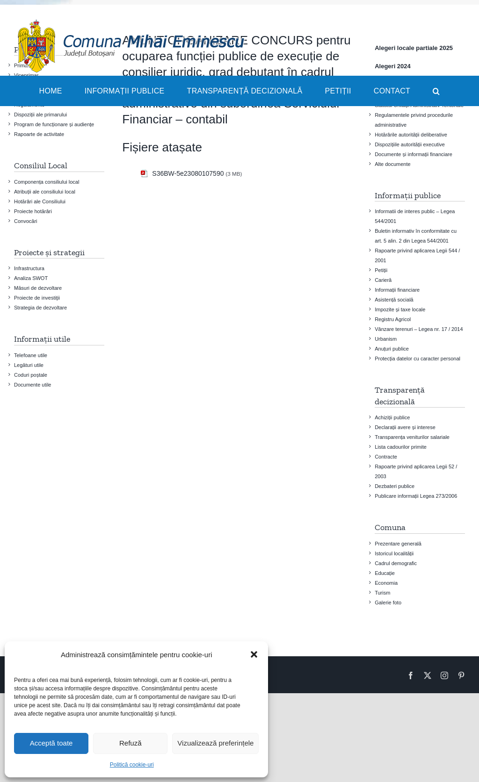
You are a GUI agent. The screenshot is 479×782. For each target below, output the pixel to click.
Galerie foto (388, 602)
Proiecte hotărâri (33, 211)
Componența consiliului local (46, 182)
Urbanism (386, 339)
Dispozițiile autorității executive (410, 144)
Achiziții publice (392, 417)
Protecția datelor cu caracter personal (417, 358)
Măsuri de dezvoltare (38, 288)
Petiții (381, 270)
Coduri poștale (30, 375)
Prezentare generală (398, 543)
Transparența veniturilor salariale (412, 437)
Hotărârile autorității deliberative (411, 134)
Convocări (25, 221)
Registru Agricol (393, 319)
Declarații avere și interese (405, 427)
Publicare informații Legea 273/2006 (416, 496)
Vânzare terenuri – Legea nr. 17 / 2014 (419, 329)
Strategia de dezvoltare (40, 307)
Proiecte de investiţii (37, 298)
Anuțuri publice (392, 349)
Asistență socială (394, 299)
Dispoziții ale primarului (40, 114)
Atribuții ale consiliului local (44, 191)
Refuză (130, 743)
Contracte (386, 456)
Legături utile (29, 365)
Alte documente (392, 164)
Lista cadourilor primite (401, 447)
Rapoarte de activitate (39, 134)
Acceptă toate (51, 743)
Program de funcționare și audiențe (54, 124)
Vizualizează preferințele (215, 743)
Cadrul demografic (396, 563)
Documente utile (32, 384)
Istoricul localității (394, 553)
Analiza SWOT (31, 278)
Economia (386, 583)
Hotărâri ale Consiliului (39, 201)
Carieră (383, 280)
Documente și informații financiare (413, 154)
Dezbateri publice (394, 486)
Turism (382, 592)
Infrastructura (29, 268)
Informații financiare (397, 290)
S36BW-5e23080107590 (188, 173)
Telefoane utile (30, 355)
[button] (254, 654)
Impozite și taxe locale (400, 309)
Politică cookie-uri (132, 764)
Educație (385, 573)
